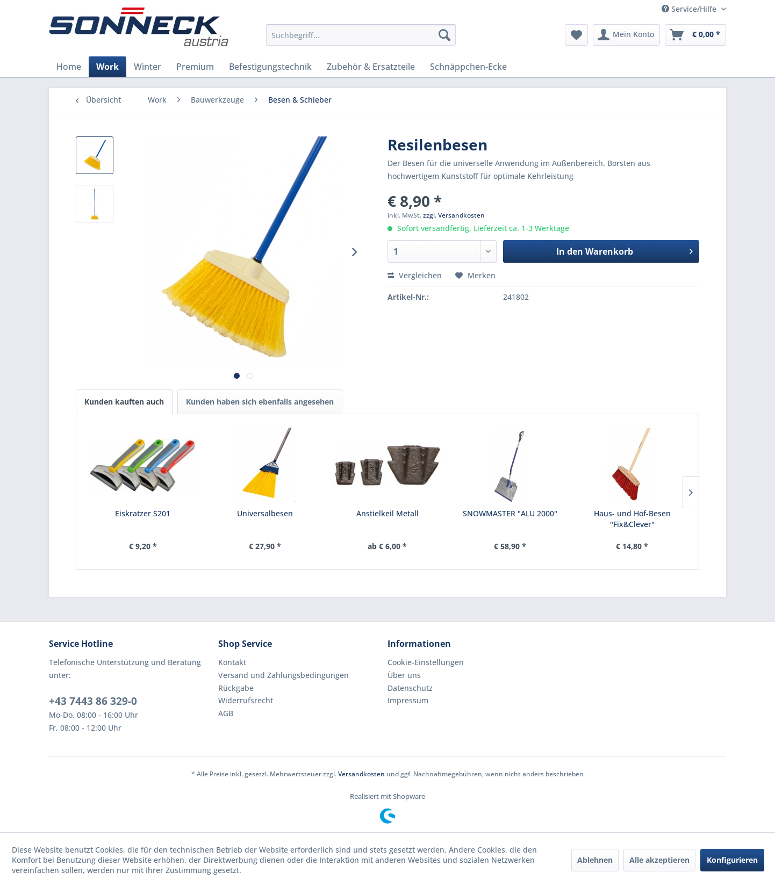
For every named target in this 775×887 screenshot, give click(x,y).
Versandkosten (361, 773)
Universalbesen (265, 513)
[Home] (69, 66)
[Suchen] (444, 35)
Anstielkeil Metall (387, 513)
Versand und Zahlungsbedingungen (283, 675)
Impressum (408, 700)
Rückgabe (236, 688)
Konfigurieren (732, 860)
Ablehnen (595, 860)
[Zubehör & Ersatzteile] (370, 66)
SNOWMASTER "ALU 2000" (510, 513)
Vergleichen (415, 275)
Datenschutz (410, 688)
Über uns (404, 675)
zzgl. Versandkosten (454, 215)
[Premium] (195, 66)
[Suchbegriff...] (361, 35)
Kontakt (232, 662)
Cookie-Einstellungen (426, 662)
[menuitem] (361, 35)
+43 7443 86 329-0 (93, 701)
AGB (225, 713)
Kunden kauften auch (124, 401)
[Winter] (147, 66)
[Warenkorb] (695, 35)
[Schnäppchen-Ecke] (468, 66)
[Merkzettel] (576, 35)
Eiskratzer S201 (142, 513)
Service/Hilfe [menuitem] (690, 9)
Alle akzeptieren (659, 860)
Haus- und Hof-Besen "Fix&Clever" (632, 518)
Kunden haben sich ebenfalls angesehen (260, 401)
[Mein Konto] (626, 35)
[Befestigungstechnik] (270, 66)
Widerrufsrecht (245, 700)
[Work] (107, 66)
